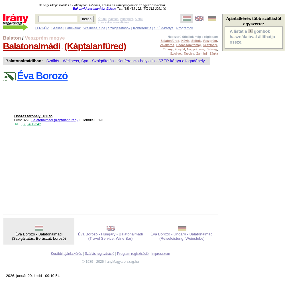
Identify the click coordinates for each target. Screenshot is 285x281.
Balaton (113, 18)
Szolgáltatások (119, 28)
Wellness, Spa (94, 28)
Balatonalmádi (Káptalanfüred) (54, 120)
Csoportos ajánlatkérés (113, 22)
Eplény (110, 8)
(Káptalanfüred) (95, 46)
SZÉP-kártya (164, 28)
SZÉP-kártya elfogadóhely (181, 61)
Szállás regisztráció (99, 254)
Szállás (56, 28)
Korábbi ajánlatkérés (66, 254)
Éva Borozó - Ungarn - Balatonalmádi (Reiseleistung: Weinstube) (181, 236)
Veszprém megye (45, 38)
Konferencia (142, 28)
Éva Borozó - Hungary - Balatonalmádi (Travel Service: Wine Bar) (110, 236)
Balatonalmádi (31, 46)
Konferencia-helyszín (136, 61)
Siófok (139, 18)
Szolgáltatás (103, 61)
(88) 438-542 (31, 124)
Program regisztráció (133, 254)
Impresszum (160, 254)
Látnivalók (73, 28)
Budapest (126, 18)
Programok (184, 28)
